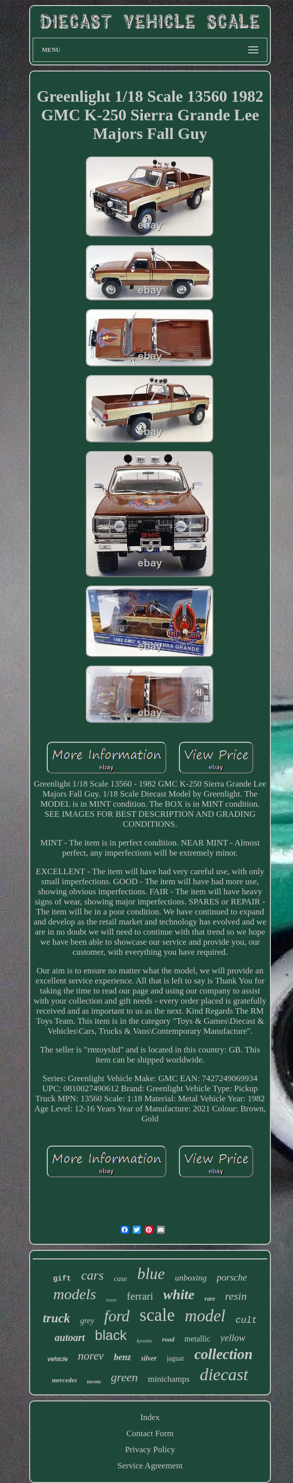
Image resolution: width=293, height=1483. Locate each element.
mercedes (64, 1380)
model (205, 1316)
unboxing (191, 1278)
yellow (233, 1337)
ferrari (140, 1296)
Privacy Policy (150, 1449)
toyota (94, 1381)
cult (246, 1320)
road (168, 1339)
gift (62, 1279)
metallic (197, 1338)
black (111, 1335)
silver (149, 1358)
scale (157, 1315)
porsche (232, 1277)
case (120, 1279)
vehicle (57, 1359)
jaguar (175, 1358)
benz (122, 1357)
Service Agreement (150, 1465)
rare (210, 1298)
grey (87, 1320)
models (74, 1294)
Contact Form (150, 1433)
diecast (224, 1374)
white (178, 1294)
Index (150, 1417)
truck (56, 1318)
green (124, 1377)
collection (223, 1354)
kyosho (144, 1340)
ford (117, 1316)
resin (236, 1296)
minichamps (168, 1379)
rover (111, 1300)
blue (151, 1273)
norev (91, 1356)
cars (92, 1275)
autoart (70, 1337)
